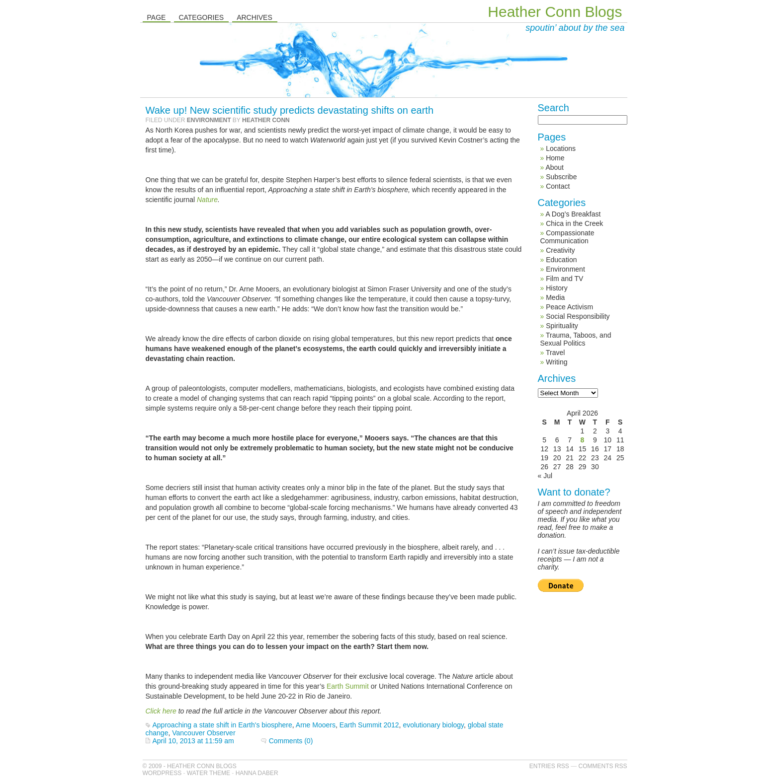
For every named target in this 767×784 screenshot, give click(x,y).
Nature (206, 200)
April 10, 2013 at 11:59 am (193, 741)
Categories (201, 17)
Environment (209, 120)
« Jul (545, 476)
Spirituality (562, 326)
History (557, 288)
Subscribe (561, 177)
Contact (558, 186)
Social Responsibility (577, 316)
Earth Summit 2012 (369, 725)
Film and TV (564, 279)
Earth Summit (347, 686)
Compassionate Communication (567, 237)
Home (555, 158)
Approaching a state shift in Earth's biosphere (222, 725)
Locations (561, 148)
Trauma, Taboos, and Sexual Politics (575, 339)
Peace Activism (569, 307)
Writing (556, 362)
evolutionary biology (433, 725)
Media (555, 297)
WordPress (162, 773)
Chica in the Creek (574, 223)
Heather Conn (266, 120)
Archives (254, 17)
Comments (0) (291, 741)
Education (561, 260)
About (554, 167)
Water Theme (208, 773)
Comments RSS (602, 766)
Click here (161, 711)
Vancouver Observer (203, 733)
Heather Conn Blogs (555, 11)
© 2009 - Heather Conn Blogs (190, 766)
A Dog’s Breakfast (572, 214)
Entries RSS (549, 766)
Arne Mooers (316, 725)
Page (156, 17)
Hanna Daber (257, 773)
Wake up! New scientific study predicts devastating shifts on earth (290, 110)
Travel (555, 352)
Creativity (560, 250)
